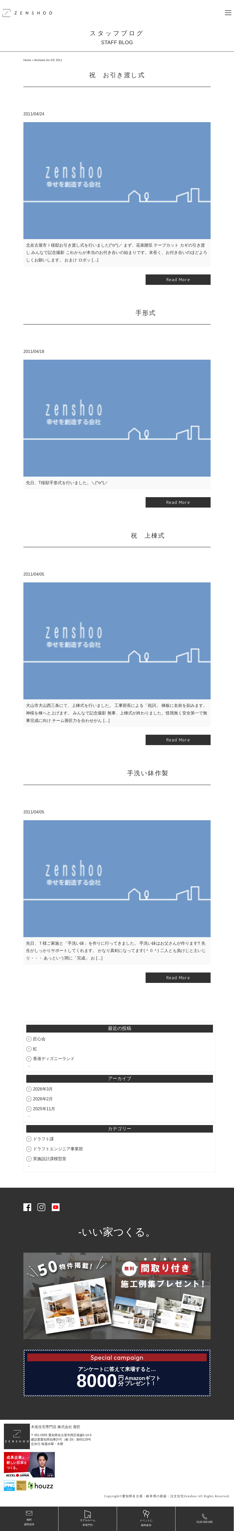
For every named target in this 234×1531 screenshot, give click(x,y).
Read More (178, 280)
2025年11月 (44, 1109)
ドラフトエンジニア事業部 (58, 1149)
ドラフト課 (43, 1139)
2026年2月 (43, 1099)
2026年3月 (43, 1089)
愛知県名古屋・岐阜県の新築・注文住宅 (153, 1497)
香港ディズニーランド (54, 1059)
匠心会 (39, 1039)
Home (27, 60)
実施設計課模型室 (49, 1159)
